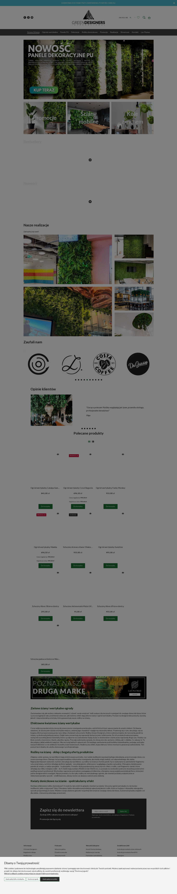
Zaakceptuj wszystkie (50, 879)
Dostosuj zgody (33, 879)
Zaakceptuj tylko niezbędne (15, 879)
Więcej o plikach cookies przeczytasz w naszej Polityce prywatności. (31, 873)
